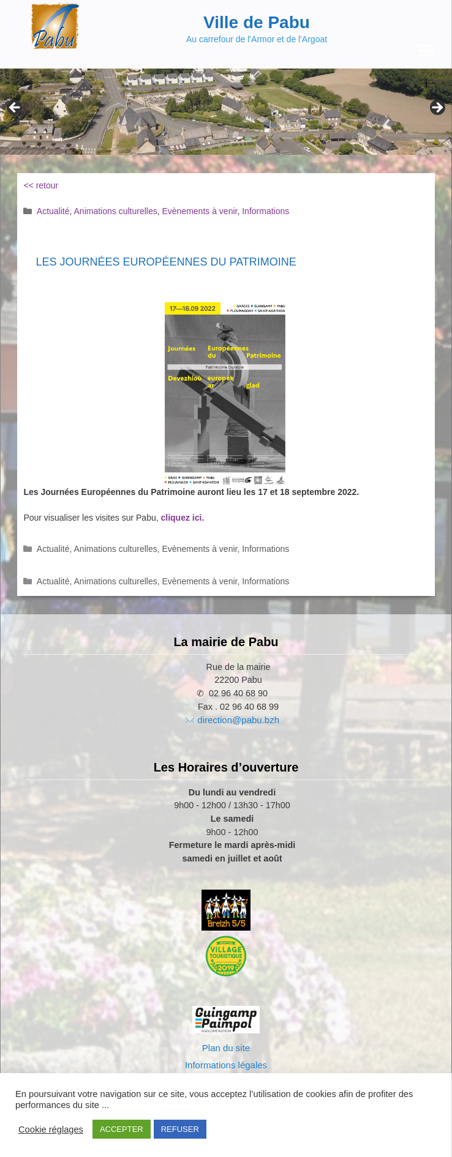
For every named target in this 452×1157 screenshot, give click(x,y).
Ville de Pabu (256, 22)
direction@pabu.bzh (238, 720)
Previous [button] (15, 108)
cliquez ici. (183, 518)
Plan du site (226, 1048)
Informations (265, 211)
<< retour (40, 185)
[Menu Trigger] (426, 50)
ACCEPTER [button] (121, 1129)
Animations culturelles (115, 211)
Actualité (53, 211)
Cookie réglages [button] (50, 1129)
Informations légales (226, 1065)
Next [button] (437, 108)
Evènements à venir (199, 211)
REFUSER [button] (180, 1129)
